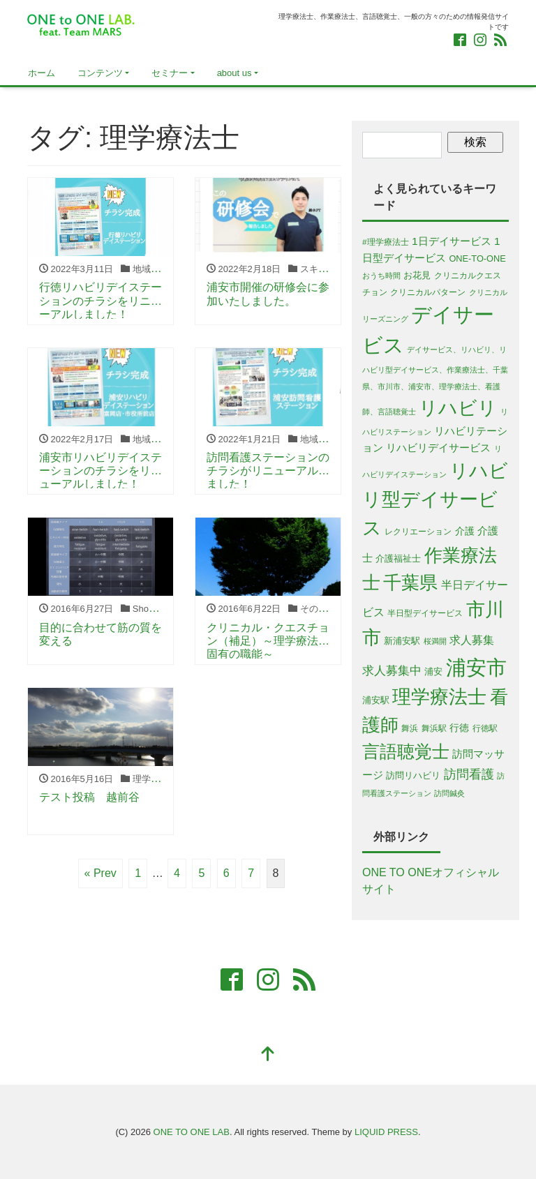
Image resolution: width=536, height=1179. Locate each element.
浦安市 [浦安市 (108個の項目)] (476, 667)
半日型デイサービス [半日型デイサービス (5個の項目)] (425, 612)
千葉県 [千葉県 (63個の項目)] (410, 582)
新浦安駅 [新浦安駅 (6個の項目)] (402, 641)
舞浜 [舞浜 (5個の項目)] (409, 728)
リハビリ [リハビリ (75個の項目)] (458, 408)
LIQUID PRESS (386, 1132)
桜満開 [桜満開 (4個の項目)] (435, 641)
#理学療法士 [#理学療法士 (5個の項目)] (385, 241)
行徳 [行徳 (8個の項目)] (459, 727)
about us (234, 73)
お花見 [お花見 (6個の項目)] (417, 275)
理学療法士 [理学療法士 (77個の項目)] (439, 696)
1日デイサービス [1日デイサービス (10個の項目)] (451, 241)
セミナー (169, 73)
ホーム (41, 73)
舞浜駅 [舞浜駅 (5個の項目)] (434, 728)
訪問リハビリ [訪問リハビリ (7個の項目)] (413, 775)
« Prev (100, 873)
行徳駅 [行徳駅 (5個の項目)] (485, 728)
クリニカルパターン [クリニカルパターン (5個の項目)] (428, 291)
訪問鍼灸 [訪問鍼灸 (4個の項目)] (449, 793)
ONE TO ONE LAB (192, 1132)
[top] (268, 1055)
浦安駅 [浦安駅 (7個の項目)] (375, 700)
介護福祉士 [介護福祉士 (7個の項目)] (398, 558)
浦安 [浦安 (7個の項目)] (433, 671)
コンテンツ (100, 73)
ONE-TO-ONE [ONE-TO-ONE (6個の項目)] (477, 258)
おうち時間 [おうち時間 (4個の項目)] (381, 275)
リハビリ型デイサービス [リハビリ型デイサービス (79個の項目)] (435, 499)
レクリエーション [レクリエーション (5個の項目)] (418, 531)
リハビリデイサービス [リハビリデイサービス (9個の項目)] (438, 447)
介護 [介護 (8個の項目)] (465, 530)
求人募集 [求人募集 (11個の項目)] (471, 640)
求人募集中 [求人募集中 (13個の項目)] (392, 670)
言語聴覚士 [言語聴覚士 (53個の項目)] (405, 751)
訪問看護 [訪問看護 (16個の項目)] (469, 774)
